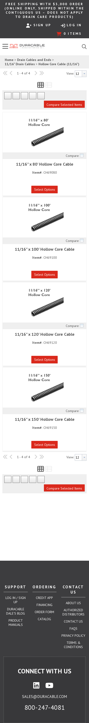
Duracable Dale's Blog (15, 611)
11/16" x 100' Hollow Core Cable (45, 249)
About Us (73, 603)
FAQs (73, 628)
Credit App (44, 598)
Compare (72, 156)
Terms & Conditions (73, 645)
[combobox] (81, 73)
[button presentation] (84, 74)
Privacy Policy (73, 635)
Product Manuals (16, 622)
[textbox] (78, 73)
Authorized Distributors (73, 612)
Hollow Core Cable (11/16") (58, 64)
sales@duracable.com (44, 696)
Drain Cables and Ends (34, 60)
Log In (71, 25)
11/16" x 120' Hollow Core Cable (45, 334)
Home (9, 60)
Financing (44, 605)
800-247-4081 (44, 707)
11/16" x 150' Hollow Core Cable (45, 419)
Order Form (44, 612)
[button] (40, 86)
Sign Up (38, 25)
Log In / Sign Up (15, 600)
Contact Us (73, 621)
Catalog (44, 619)
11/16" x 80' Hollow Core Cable (44, 164)
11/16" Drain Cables (20, 64)
